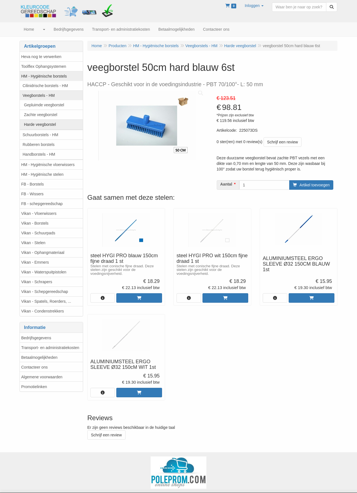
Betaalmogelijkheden (39, 357)
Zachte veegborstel (40, 114)
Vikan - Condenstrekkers (42, 311)
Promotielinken (34, 386)
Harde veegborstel (40, 124)
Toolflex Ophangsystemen (43, 66)
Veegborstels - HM (39, 95)
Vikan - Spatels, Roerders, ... (46, 301)
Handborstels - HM (39, 154)
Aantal (226, 184)
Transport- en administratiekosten (50, 347)
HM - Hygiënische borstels (44, 76)
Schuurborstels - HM (40, 135)
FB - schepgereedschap (42, 203)
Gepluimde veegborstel (44, 105)
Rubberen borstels (38, 144)
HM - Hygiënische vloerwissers (47, 164)
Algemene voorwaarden (41, 377)
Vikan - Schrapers (36, 282)
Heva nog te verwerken (41, 56)
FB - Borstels (32, 184)
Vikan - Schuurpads (38, 233)
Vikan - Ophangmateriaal (42, 252)
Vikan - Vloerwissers (39, 213)
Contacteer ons (34, 367)
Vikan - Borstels (35, 223)
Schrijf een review (282, 142)
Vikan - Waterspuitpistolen (43, 272)
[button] (254, 5)
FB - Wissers (32, 194)
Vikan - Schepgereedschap (44, 291)
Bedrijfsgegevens (36, 338)
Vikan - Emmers (35, 262)
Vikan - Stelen (33, 243)
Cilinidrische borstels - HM (45, 85)
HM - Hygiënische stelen (42, 174)
